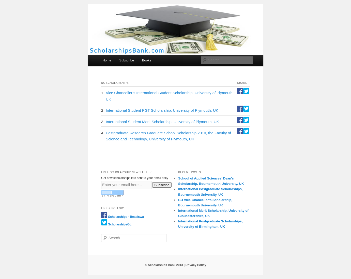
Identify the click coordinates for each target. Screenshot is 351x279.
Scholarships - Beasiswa (126, 217)
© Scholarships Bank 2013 (164, 265)
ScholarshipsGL (119, 224)
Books (146, 60)
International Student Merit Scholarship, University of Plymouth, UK (162, 122)
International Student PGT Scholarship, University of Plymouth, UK (162, 110)
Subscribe (126, 60)
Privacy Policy (196, 265)
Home (106, 60)
